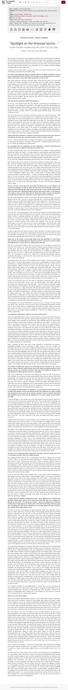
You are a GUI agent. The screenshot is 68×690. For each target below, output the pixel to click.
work (46, 16)
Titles (24, 687)
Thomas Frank (28, 14)
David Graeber (19, 14)
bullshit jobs (17, 16)
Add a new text (53, 687)
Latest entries (40, 687)
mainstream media (31, 16)
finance (23, 16)
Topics (33, 687)
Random (13, 687)
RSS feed (19, 687)
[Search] (53, 2)
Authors (28, 687)
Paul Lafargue (41, 16)
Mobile (46, 687)
